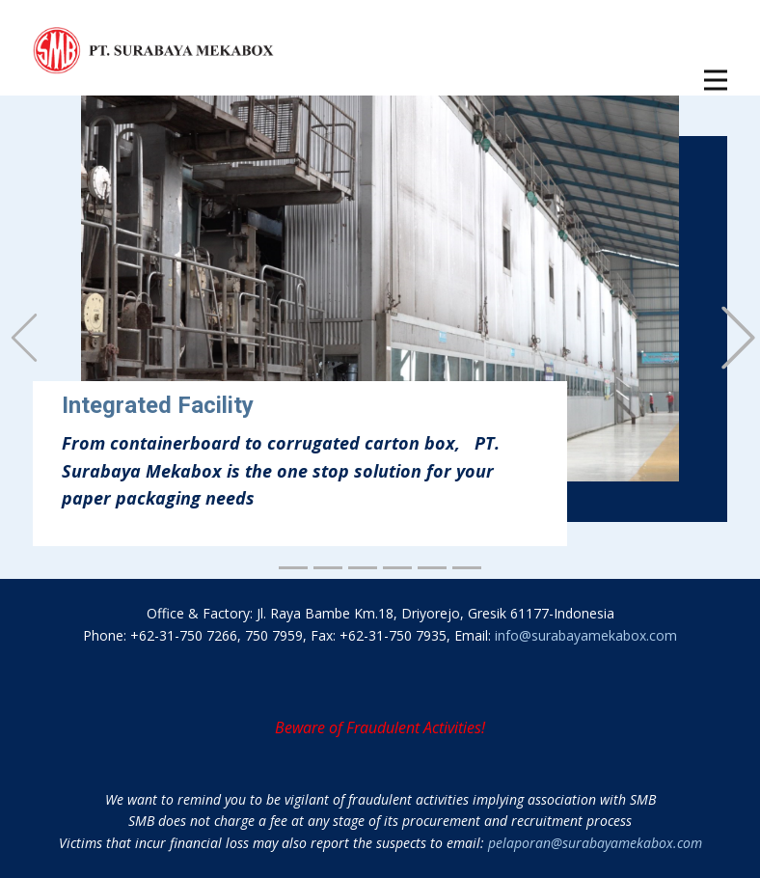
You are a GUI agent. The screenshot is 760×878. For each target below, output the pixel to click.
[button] (24, 338)
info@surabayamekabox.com (586, 635)
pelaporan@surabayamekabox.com (595, 843)
